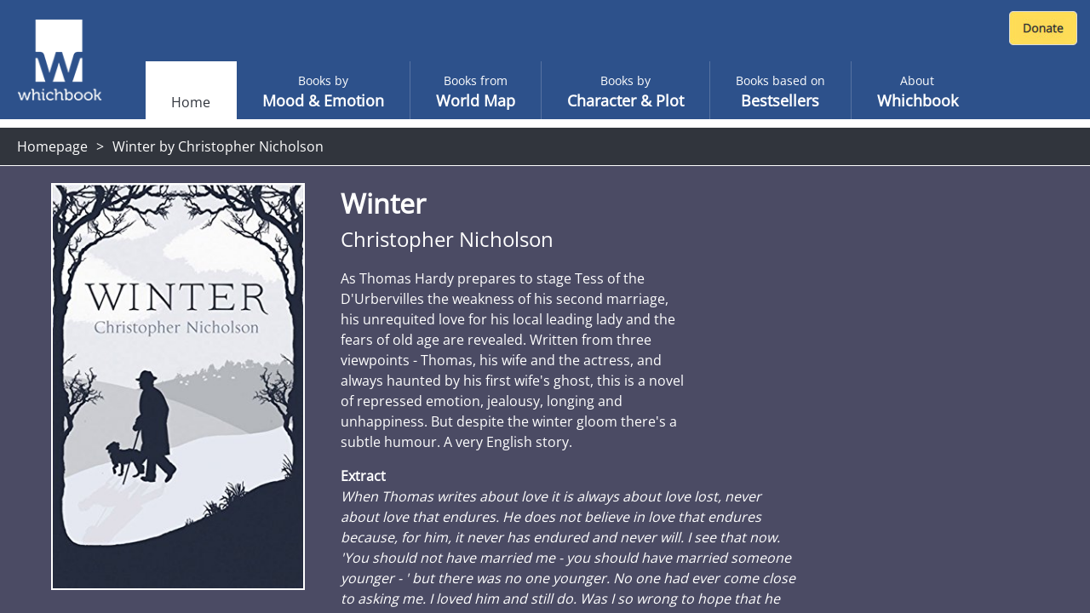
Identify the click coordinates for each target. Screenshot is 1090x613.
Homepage (52, 146)
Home (190, 102)
